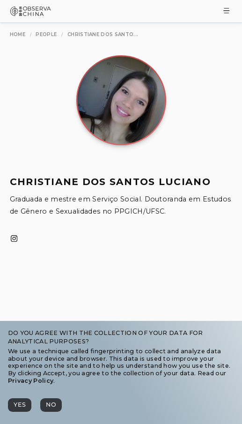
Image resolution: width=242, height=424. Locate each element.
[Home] (17, 34)
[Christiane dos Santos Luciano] (102, 34)
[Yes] (19, 405)
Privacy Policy (30, 380)
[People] (46, 34)
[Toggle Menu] (226, 11)
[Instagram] (14, 239)
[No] (51, 405)
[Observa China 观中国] (30, 13)
